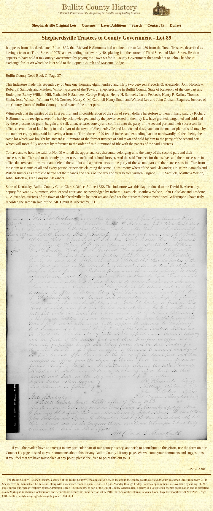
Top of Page (196, 468)
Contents (89, 25)
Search (137, 25)
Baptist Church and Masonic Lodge (98, 63)
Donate (175, 25)
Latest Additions (113, 25)
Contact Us (156, 25)
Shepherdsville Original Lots (54, 25)
